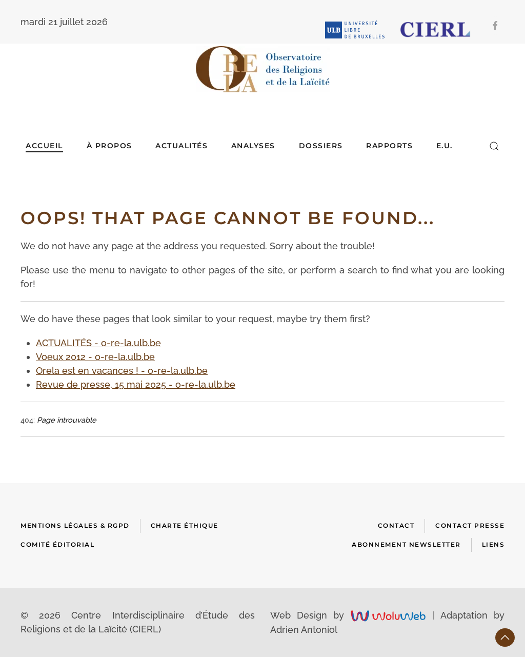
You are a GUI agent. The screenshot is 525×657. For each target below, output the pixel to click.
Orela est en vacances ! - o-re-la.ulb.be (122, 370)
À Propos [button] (109, 145)
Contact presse (469, 525)
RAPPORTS (389, 145)
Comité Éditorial (57, 544)
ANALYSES (253, 145)
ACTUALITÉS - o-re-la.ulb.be (98, 342)
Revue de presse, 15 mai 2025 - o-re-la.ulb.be (135, 384)
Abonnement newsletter (406, 544)
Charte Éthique (184, 525)
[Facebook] (495, 25)
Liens (493, 544)
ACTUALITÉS (181, 145)
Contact (396, 525)
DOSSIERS (321, 145)
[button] (493, 146)
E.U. (444, 145)
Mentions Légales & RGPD (75, 525)
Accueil (44, 145)
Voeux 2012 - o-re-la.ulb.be (95, 356)
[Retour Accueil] (262, 69)
